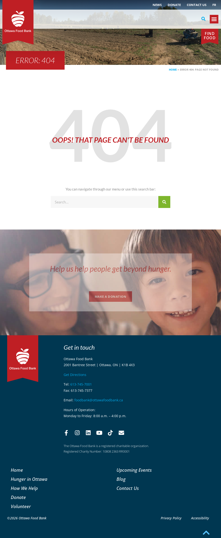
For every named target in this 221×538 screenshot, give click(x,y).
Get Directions (75, 374)
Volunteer (21, 506)
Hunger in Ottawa (29, 479)
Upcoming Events (134, 470)
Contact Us (196, 5)
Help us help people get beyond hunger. (110, 268)
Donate (174, 5)
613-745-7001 (81, 384)
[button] (203, 19)
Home (173, 69)
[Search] (164, 202)
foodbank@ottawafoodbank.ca (98, 400)
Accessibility (200, 518)
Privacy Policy (171, 518)
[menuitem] (214, 4)
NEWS (157, 5)
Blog (121, 479)
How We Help (24, 488)
